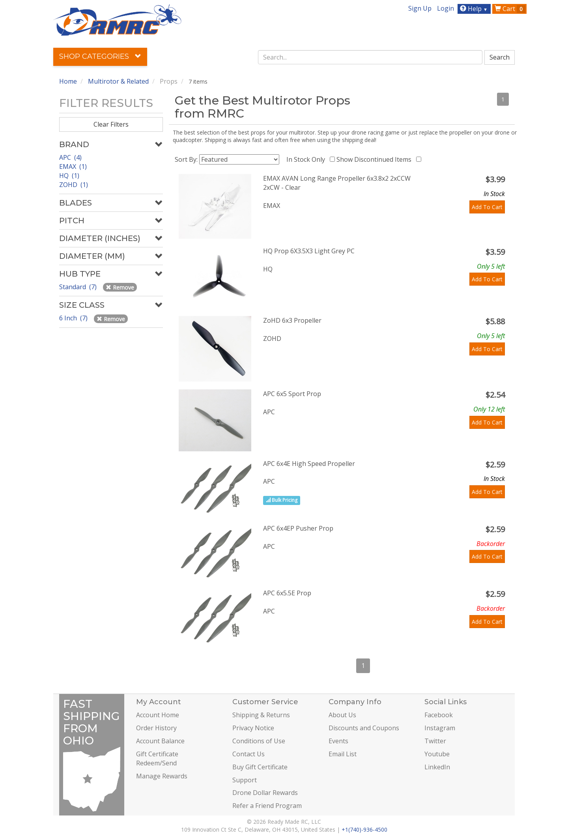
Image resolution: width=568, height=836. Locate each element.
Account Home (157, 715)
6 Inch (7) (74, 318)
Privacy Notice (253, 728)
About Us (342, 715)
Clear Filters (111, 124)
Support (244, 780)
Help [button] (475, 8)
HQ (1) (69, 175)
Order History (156, 728)
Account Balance (160, 741)
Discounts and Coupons (364, 728)
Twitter (435, 741)
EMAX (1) (73, 166)
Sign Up (420, 8)
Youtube (437, 754)
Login (445, 8)
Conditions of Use (258, 741)
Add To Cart (487, 207)
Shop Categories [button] (100, 56)
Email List (343, 754)
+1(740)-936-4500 (364, 829)
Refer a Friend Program (267, 805)
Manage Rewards (161, 776)
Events (338, 741)
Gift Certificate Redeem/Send (157, 758)
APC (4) (70, 157)
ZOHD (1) (73, 184)
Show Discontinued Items (375, 159)
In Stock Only (307, 159)
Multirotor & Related (118, 81)
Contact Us (248, 754)
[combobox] (370, 57)
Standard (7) (78, 286)
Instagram (439, 728)
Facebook (438, 715)
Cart (510, 8)
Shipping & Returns (261, 715)
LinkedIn (437, 767)
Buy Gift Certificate (260, 767)
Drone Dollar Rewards (265, 792)
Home (68, 81)
